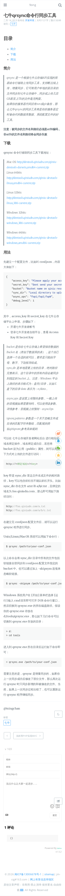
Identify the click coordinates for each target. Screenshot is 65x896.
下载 (13, 54)
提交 (55, 815)
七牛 (13, 23)
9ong (32, 5)
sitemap (49, 874)
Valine (59, 848)
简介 (13, 49)
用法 (13, 59)
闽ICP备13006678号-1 (28, 874)
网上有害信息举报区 (42, 879)
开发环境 (29, 20)
